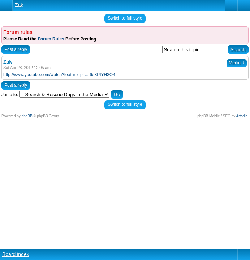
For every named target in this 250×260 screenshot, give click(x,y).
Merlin (237, 62)
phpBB (27, 116)
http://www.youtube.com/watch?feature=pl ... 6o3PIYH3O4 (59, 74)
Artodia (242, 116)
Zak (19, 5)
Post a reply (15, 49)
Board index (15, 254)
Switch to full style (125, 18)
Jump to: (9, 94)
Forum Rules (51, 39)
